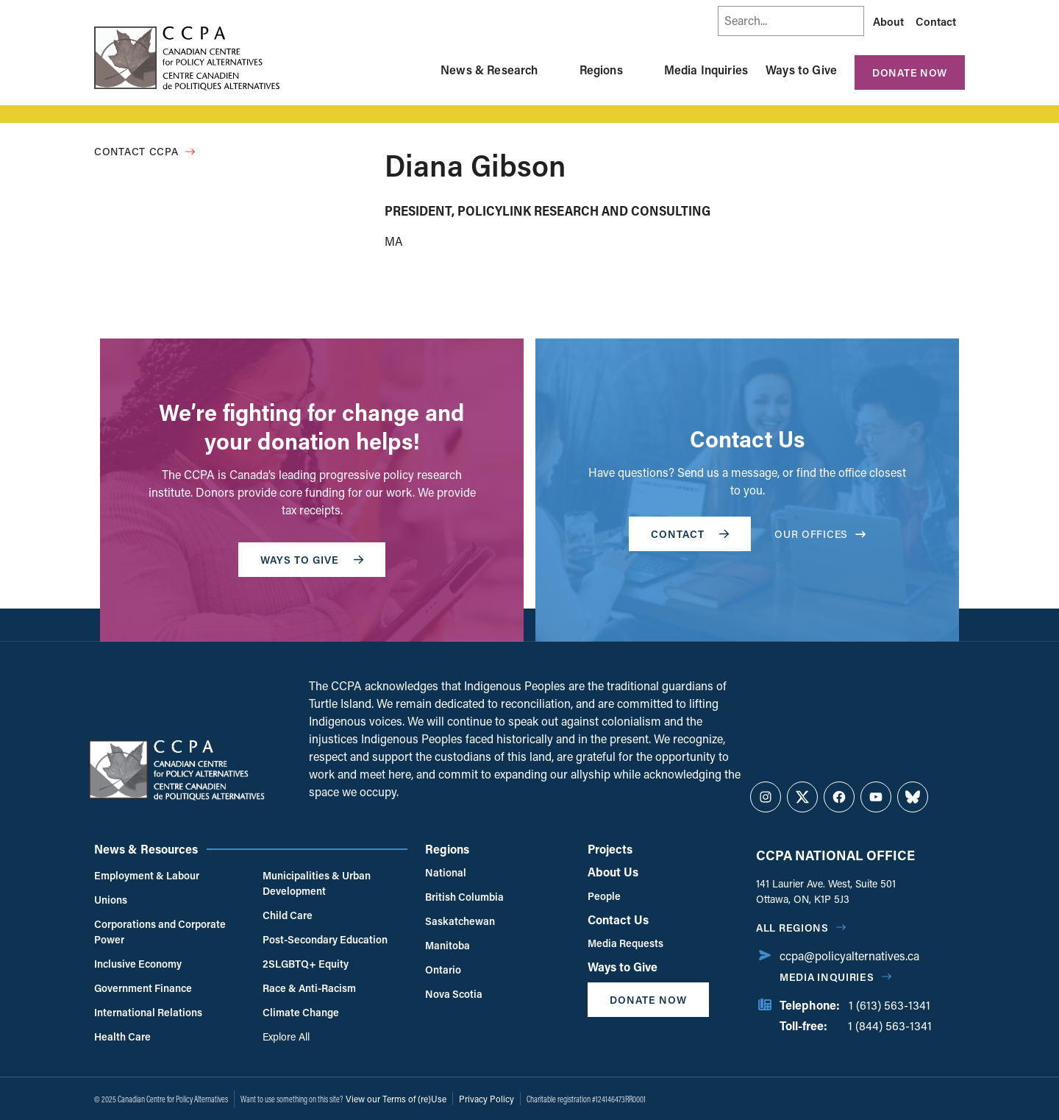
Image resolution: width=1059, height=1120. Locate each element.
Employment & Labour (146, 875)
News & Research (489, 69)
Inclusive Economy (138, 964)
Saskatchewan (460, 921)
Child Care (288, 915)
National (445, 872)
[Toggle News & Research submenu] (556, 70)
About (888, 21)
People (604, 896)
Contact (936, 21)
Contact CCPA (136, 151)
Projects (610, 849)
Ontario (443, 970)
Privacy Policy (486, 1099)
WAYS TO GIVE (311, 560)
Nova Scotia (453, 994)
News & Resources (146, 849)
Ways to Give (801, 69)
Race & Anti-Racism (309, 988)
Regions (601, 69)
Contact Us (618, 919)
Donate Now (909, 72)
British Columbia (464, 897)
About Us (613, 871)
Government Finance (143, 988)
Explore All (286, 1036)
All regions (792, 928)
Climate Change (301, 1012)
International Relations (148, 1012)
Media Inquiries (706, 69)
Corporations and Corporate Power (160, 931)
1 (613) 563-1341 (889, 1005)
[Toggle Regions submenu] (640, 70)
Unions (110, 900)
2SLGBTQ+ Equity (306, 964)
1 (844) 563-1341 (890, 1025)
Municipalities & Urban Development (317, 883)
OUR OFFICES (820, 534)
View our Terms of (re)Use (396, 1099)
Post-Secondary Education (325, 939)
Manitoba (447, 945)
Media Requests (625, 943)
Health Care (122, 1036)
